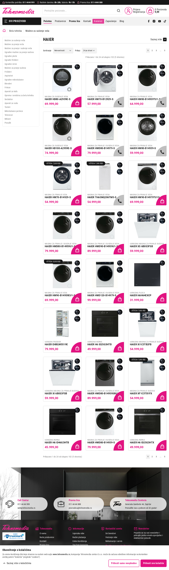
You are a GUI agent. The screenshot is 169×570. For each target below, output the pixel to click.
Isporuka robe (78, 533)
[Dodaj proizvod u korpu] (76, 102)
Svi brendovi (110, 533)
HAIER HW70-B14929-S (58, 197)
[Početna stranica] (4, 30)
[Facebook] (148, 21)
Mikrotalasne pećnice (14, 111)
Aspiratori (9, 75)
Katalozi (98, 21)
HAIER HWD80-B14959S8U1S (103, 393)
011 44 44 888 (75, 504)
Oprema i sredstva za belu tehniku (19, 95)
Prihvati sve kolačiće (153, 563)
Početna (48, 21)
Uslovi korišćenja (79, 541)
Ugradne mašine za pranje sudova (19, 52)
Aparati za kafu (11, 91)
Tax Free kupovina (80, 545)
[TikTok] (165, 21)
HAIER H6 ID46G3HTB (57, 442)
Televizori (9, 115)
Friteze (8, 87)
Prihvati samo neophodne (124, 563)
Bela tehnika (15, 30)
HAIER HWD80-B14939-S (101, 442)
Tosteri (7, 107)
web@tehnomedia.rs (26, 508)
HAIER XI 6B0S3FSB (56, 393)
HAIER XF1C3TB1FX (141, 393)
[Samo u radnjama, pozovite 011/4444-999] (119, 102)
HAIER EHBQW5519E (56, 344)
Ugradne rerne (11, 64)
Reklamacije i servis (113, 541)
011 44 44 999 (24, 504)
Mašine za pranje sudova (15, 68)
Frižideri (8, 72)
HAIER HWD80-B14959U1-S (60, 246)
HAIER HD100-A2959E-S (58, 148)
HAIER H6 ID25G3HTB (99, 344)
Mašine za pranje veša (14, 44)
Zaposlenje (110, 21)
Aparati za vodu (11, 103)
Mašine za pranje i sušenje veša (18, 48)
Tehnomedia (18, 10)
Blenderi (8, 83)
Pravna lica (44, 545)
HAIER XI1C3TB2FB (141, 344)
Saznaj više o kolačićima (19, 563)
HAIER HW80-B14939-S (143, 148)
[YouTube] (159, 21)
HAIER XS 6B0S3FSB (141, 246)
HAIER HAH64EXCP (140, 295)
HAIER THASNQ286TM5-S (101, 197)
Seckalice (9, 99)
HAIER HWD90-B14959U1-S (102, 246)
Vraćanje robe (111, 537)
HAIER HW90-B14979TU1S (145, 197)
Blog (122, 21)
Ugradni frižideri (11, 60)
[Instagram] (154, 21)
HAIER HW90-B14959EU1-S (60, 295)
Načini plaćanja (79, 537)
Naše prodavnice (47, 537)
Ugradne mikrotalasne (14, 80)
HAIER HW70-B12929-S (100, 99)
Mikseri (8, 119)
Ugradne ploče (11, 56)
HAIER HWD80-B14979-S (101, 148)
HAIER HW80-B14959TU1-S (145, 99)
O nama (43, 533)
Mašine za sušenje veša (15, 40)
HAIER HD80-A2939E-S (57, 99)
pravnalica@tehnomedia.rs (80, 508)
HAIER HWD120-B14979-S (101, 295)
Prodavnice (60, 21)
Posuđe (8, 123)
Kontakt (87, 21)
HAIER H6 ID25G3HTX (142, 442)
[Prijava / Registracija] (135, 11)
